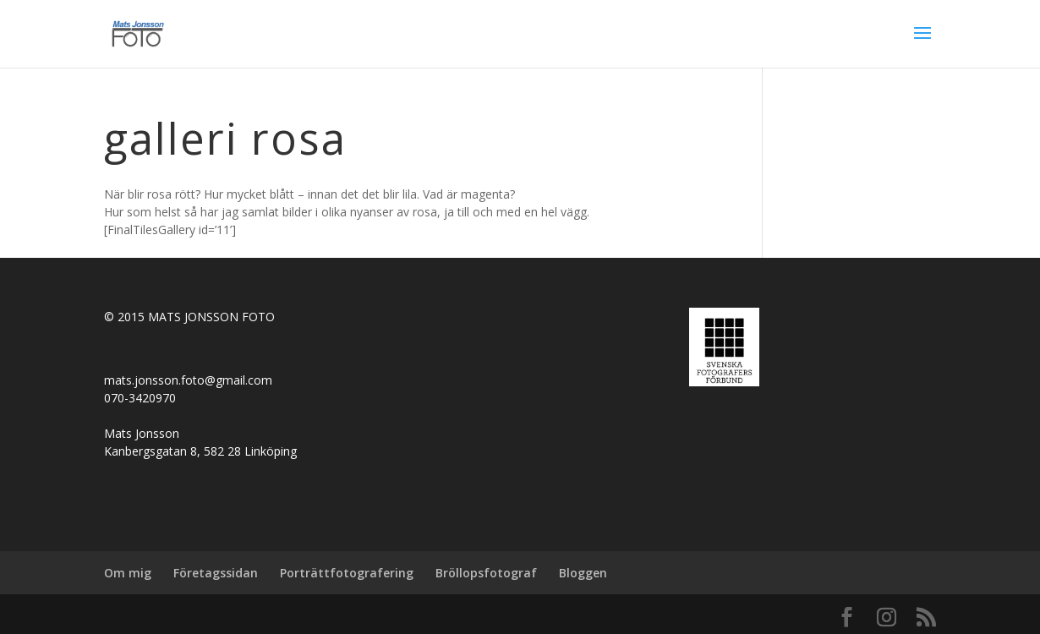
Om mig (127, 573)
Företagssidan (215, 573)
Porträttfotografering (346, 573)
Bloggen (583, 573)
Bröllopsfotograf (486, 573)
